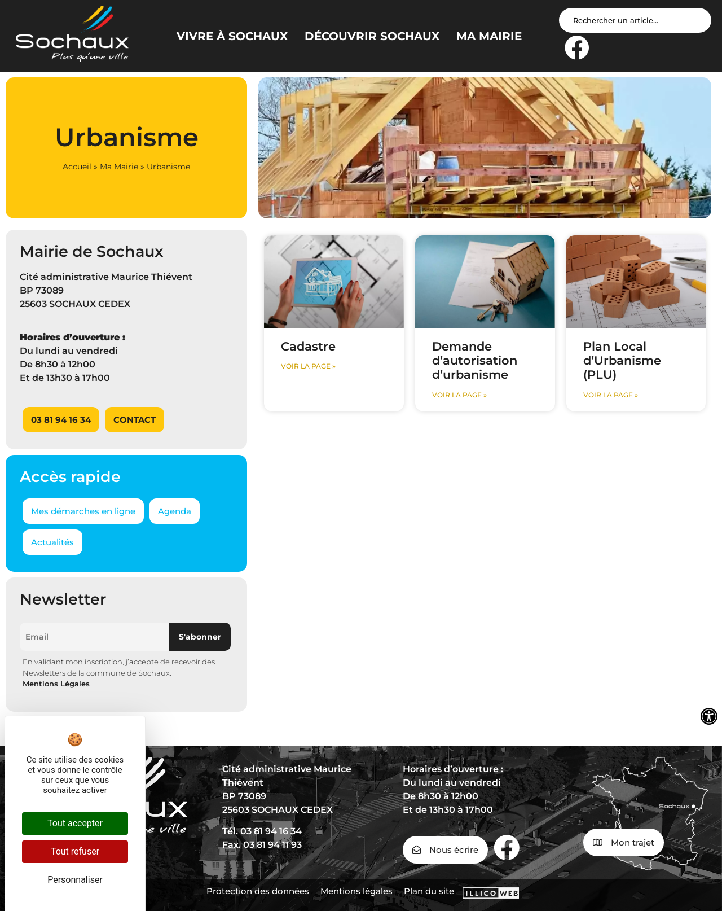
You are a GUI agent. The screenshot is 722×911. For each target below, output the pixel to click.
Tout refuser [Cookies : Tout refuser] (75, 851)
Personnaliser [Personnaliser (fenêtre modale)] (75, 879)
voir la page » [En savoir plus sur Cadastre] (308, 366)
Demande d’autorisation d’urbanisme (474, 360)
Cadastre (308, 346)
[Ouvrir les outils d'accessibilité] (709, 716)
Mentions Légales (56, 683)
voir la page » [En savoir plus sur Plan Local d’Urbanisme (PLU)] (610, 395)
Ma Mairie (119, 166)
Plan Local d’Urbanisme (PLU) (622, 360)
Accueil (77, 166)
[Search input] (635, 20)
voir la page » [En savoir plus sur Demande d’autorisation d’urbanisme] (459, 395)
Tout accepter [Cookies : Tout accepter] (75, 823)
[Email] (94, 637)
